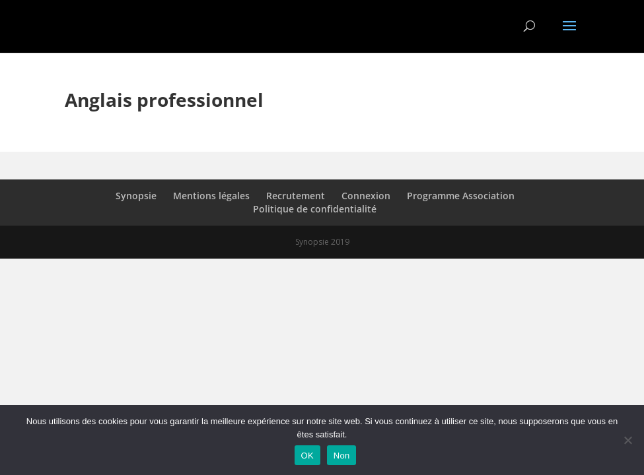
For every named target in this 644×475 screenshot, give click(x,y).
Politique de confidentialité (314, 209)
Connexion (365, 195)
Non (342, 455)
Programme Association (461, 195)
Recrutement (295, 195)
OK (307, 455)
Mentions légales (211, 195)
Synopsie (136, 195)
